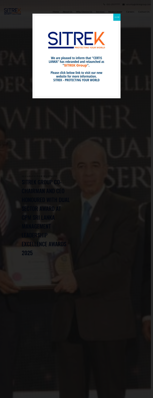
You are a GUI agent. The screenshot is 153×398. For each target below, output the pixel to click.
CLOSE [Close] (116, 17)
